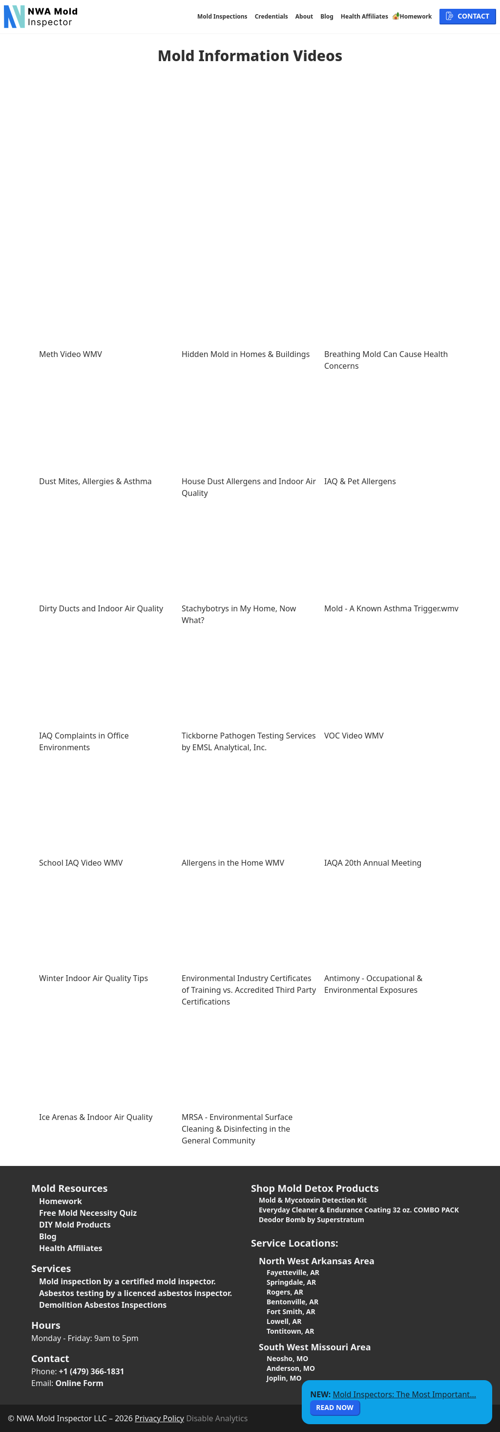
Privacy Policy (159, 1418)
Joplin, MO (284, 1378)
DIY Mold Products (75, 1224)
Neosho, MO (287, 1358)
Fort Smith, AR (291, 1311)
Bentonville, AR (292, 1301)
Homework (60, 1201)
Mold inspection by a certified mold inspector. (127, 1281)
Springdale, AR (291, 1282)
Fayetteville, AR (293, 1272)
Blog (326, 17)
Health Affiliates (364, 17)
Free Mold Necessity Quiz (88, 1213)
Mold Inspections (222, 17)
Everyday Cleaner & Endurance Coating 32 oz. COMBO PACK (359, 1209)
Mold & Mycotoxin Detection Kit (313, 1200)
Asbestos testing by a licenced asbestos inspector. (135, 1293)
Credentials (271, 17)
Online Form (80, 1383)
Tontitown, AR (290, 1331)
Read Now (334, 1407)
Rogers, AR (285, 1292)
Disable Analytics (217, 1418)
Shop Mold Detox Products (315, 1188)
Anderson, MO (291, 1368)
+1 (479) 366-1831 (92, 1371)
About (304, 17)
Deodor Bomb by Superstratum (311, 1219)
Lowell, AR (284, 1321)
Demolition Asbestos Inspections (103, 1304)
